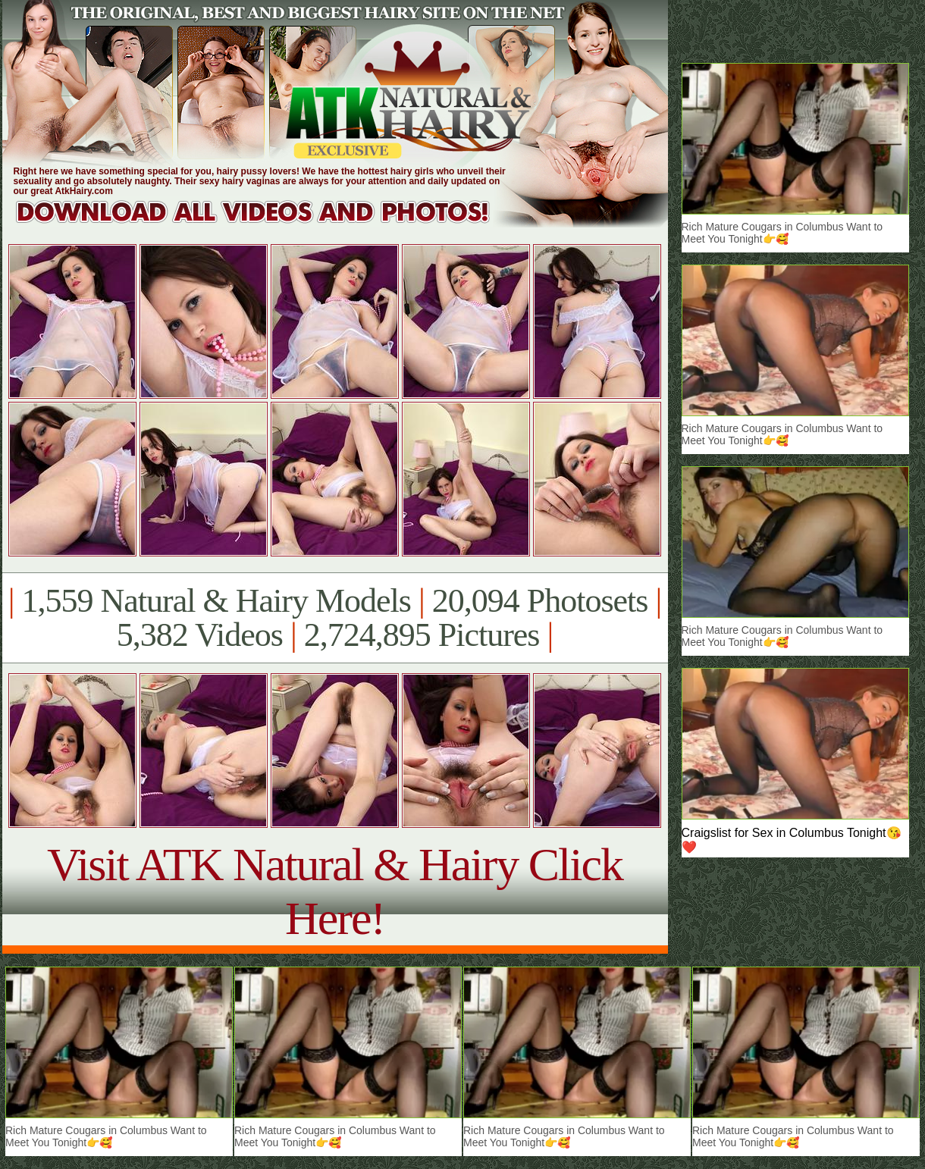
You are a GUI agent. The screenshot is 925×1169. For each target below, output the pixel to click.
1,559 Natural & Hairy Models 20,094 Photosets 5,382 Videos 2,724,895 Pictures (334, 618)
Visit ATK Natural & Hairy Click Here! (334, 891)
